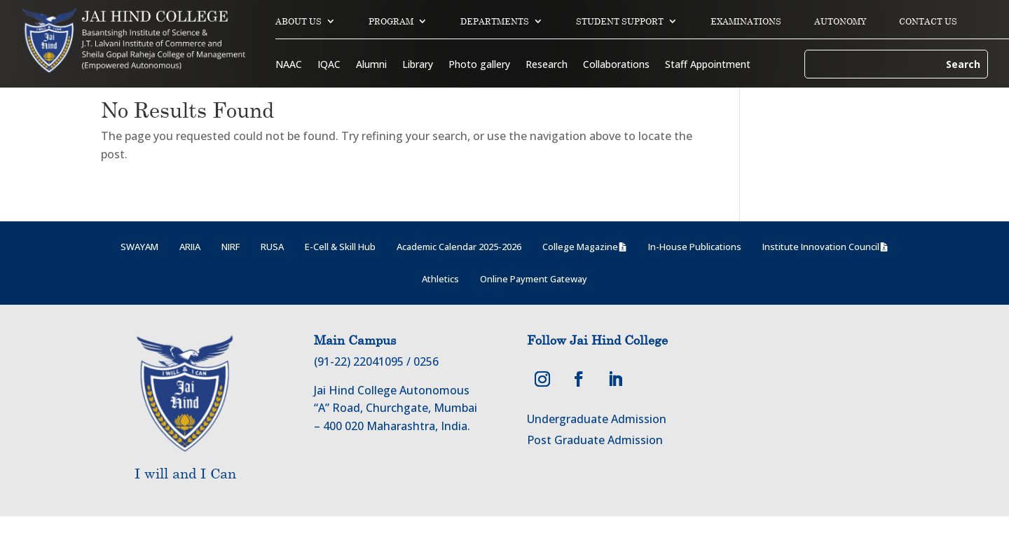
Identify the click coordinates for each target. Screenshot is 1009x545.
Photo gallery (479, 65)
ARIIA (189, 275)
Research (547, 65)
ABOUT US (298, 21)
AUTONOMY (840, 21)
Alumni (371, 65)
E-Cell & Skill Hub (340, 275)
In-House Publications (694, 275)
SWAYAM (139, 275)
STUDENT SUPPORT (620, 21)
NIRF (230, 275)
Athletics (440, 307)
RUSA (272, 275)
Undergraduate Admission (596, 447)
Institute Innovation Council (820, 275)
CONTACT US (928, 21)
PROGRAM (391, 21)
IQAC (329, 65)
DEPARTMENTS (494, 21)
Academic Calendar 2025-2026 (459, 275)
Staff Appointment (707, 65)
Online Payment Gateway (533, 307)
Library (417, 65)
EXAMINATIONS (746, 21)
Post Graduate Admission (595, 468)
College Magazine (580, 275)
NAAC (288, 65)
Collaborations (616, 65)
